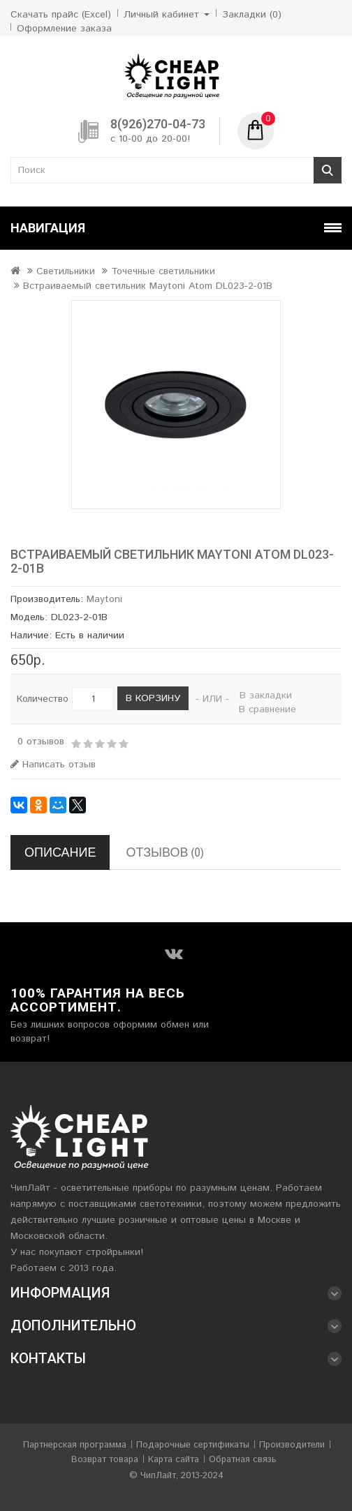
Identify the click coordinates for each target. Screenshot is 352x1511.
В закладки (266, 695)
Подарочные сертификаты (192, 1445)
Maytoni (104, 599)
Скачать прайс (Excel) (60, 15)
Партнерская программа (74, 1445)
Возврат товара (104, 1459)
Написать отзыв (53, 765)
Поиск (328, 170)
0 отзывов (40, 742)
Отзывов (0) (164, 852)
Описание (60, 852)
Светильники (65, 271)
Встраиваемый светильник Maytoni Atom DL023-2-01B (147, 286)
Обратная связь (243, 1459)
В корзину (153, 698)
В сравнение (267, 709)
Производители (292, 1445)
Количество (42, 699)
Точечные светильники (163, 271)
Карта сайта (173, 1459)
